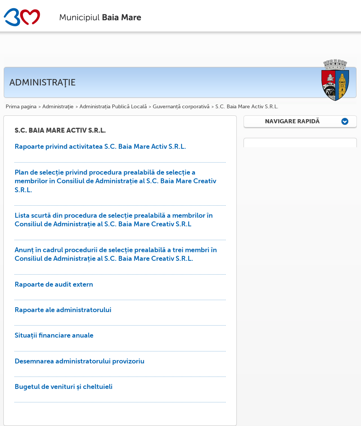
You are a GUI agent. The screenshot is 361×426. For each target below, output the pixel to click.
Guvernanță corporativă (181, 106)
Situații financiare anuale (54, 335)
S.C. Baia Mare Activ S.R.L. (246, 106)
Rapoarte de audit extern (54, 284)
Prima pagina (21, 106)
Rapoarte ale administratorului (63, 310)
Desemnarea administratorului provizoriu (79, 361)
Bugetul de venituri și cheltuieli (64, 387)
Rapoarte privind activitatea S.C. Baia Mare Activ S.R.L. (100, 146)
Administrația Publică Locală (113, 106)
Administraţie (58, 106)
